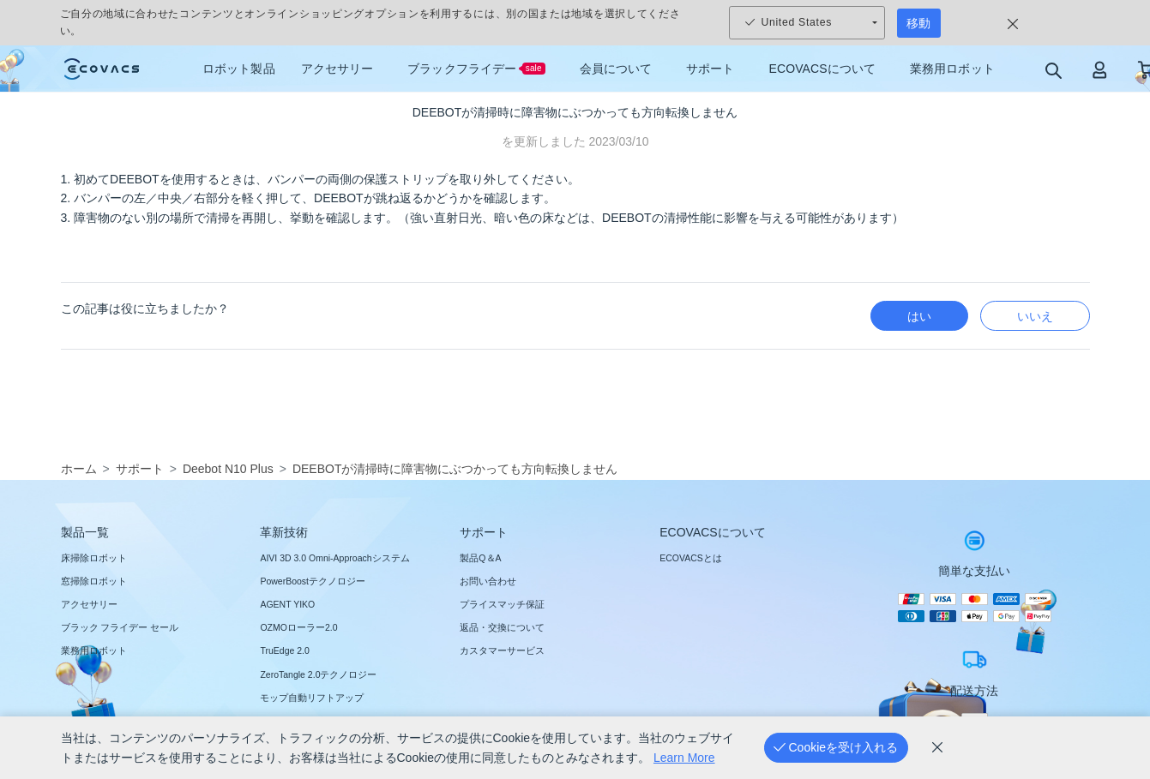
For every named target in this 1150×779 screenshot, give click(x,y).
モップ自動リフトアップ (312, 697)
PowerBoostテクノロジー (312, 581)
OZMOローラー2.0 (298, 627)
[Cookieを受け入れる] (836, 748)
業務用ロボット (94, 650)
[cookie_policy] (937, 747)
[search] (1052, 70)
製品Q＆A (480, 558)
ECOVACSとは (690, 558)
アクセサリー (89, 604)
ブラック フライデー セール (120, 627)
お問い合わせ (488, 581)
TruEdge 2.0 (284, 650)
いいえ (1035, 316)
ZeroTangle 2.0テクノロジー (318, 674)
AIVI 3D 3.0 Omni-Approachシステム (334, 558)
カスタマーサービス (502, 650)
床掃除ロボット (94, 558)
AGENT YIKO (287, 604)
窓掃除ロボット (94, 581)
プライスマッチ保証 (502, 604)
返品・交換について (502, 627)
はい (919, 316)
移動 (918, 23)
